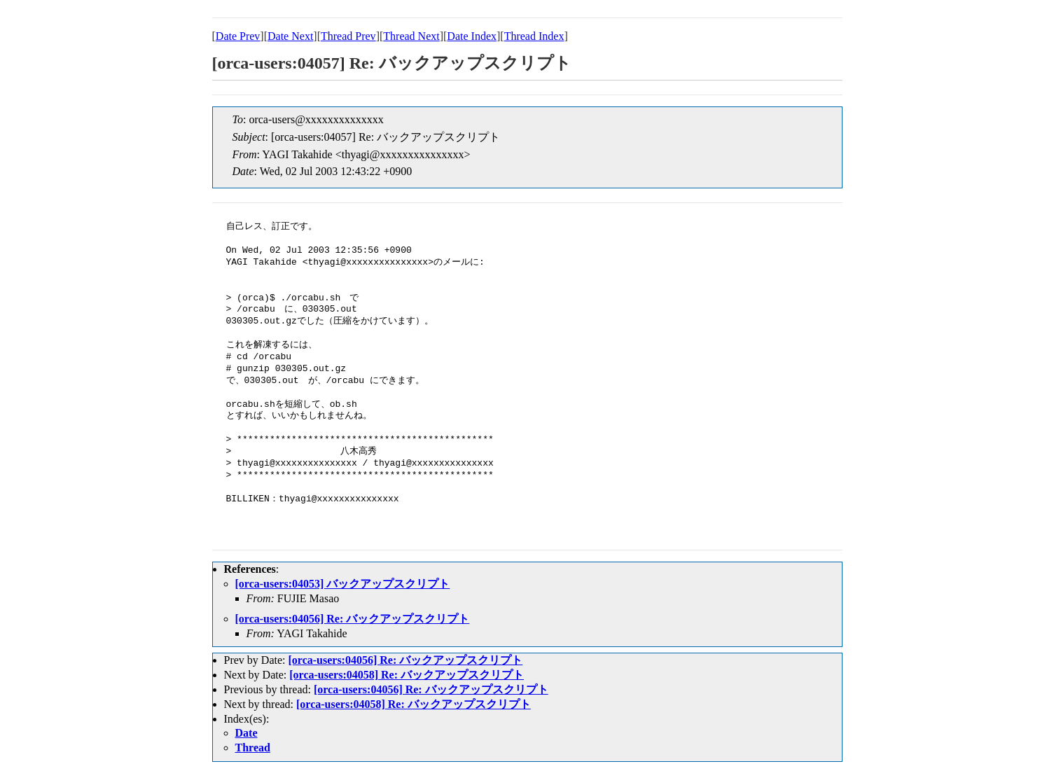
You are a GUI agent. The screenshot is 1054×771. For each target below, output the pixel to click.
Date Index (472, 36)
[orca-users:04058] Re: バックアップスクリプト (406, 675)
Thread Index (534, 36)
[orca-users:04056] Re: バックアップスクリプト (352, 619)
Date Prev (238, 36)
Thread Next (411, 36)
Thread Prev (348, 36)
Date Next (290, 36)
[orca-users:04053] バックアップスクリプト (342, 584)
